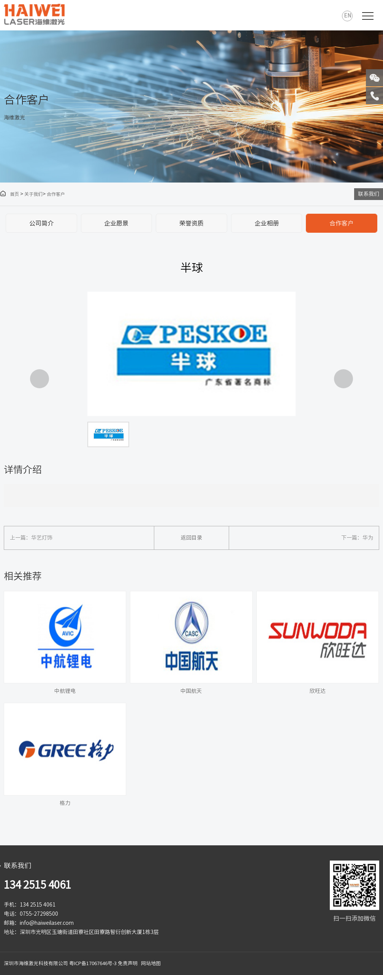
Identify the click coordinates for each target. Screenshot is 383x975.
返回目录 (191, 537)
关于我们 (33, 194)
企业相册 (267, 223)
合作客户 (56, 194)
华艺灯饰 (41, 537)
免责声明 (128, 963)
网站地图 (151, 963)
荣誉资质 (191, 223)
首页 (9, 194)
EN (347, 15)
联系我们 (368, 194)
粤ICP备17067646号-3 (93, 963)
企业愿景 (116, 223)
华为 (367, 537)
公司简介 (41, 223)
